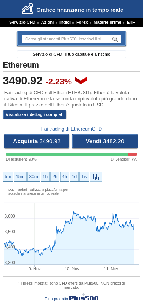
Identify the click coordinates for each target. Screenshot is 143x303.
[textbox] (65, 39)
